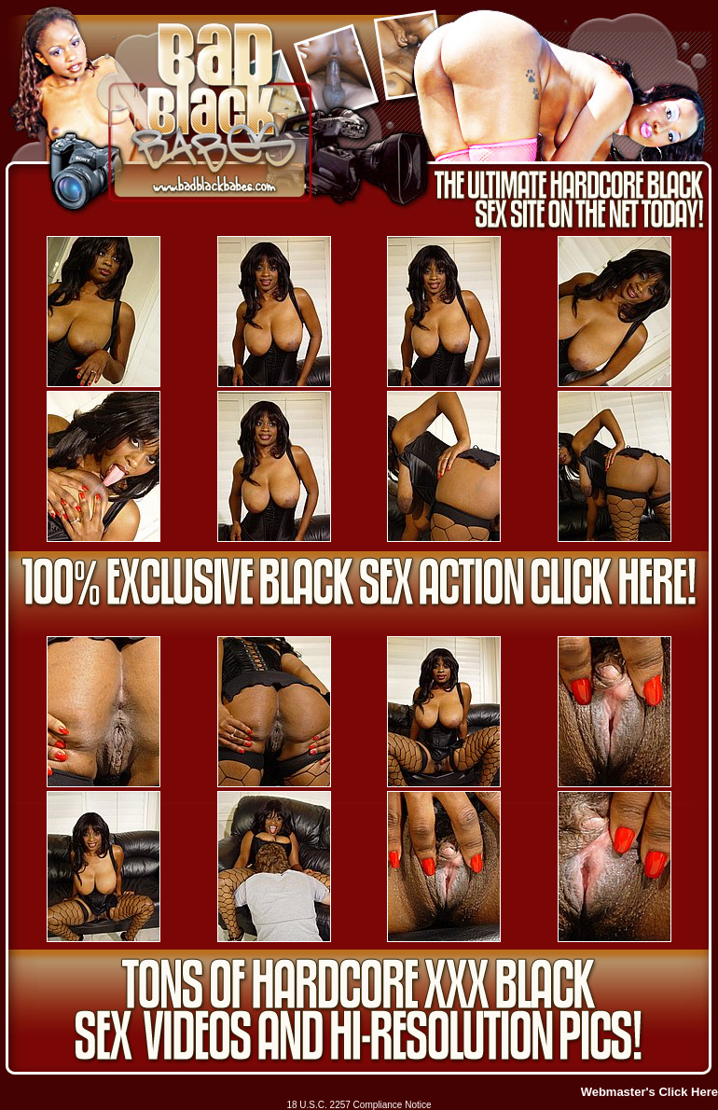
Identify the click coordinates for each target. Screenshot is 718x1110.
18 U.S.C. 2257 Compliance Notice (358, 1105)
